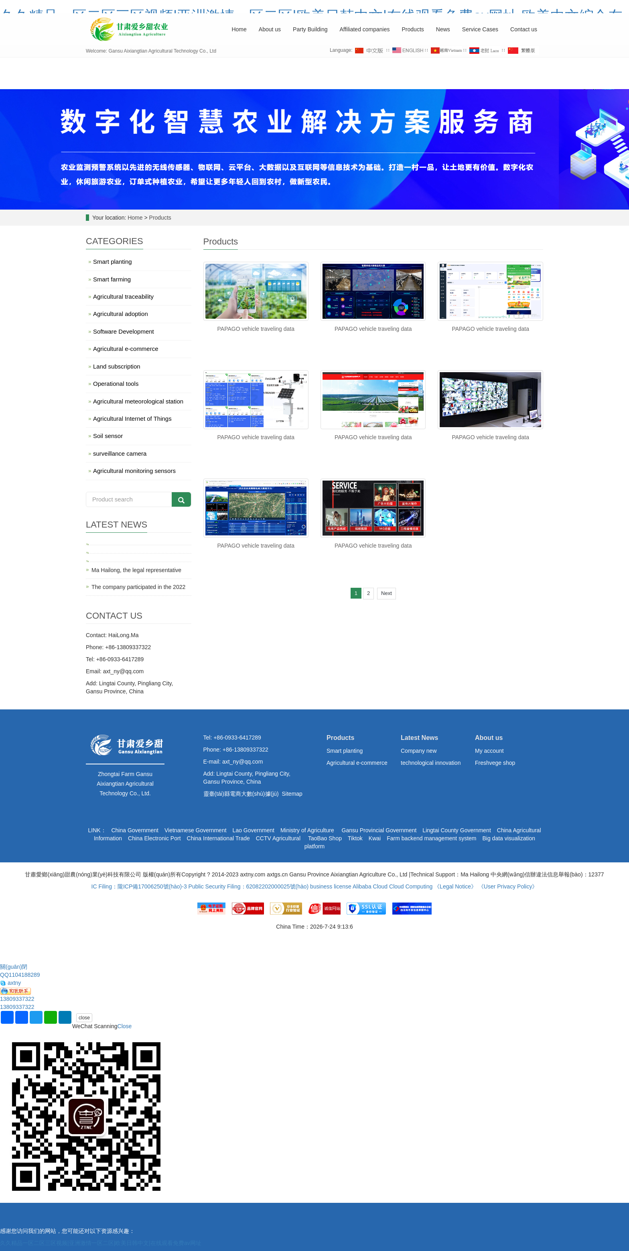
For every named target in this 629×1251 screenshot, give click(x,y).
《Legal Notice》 (455, 886)
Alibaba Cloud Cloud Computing (392, 886)
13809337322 (17, 999)
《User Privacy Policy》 (508, 886)
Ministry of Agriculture (307, 830)
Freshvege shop (495, 763)
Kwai (375, 838)
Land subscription (116, 366)
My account (489, 751)
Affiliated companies (364, 29)
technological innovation (431, 763)
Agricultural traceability (123, 296)
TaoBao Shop (325, 838)
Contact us (523, 29)
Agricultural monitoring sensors (134, 470)
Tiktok (355, 838)
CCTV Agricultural (279, 838)
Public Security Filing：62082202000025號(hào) (249, 886)
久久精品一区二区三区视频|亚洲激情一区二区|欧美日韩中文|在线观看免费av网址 (100, 1243)
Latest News (419, 737)
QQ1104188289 (20, 975)
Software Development (123, 331)
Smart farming (112, 279)
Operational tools (115, 383)
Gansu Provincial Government (378, 830)
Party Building (310, 29)
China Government (134, 830)
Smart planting (112, 261)
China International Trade (218, 838)
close (84, 1018)
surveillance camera (119, 453)
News (443, 29)
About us (270, 29)
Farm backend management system (431, 838)
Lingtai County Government (456, 830)
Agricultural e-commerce (125, 348)
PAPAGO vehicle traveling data (255, 329)
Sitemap (292, 794)
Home (238, 29)
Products (413, 29)
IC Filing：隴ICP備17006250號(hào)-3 (139, 886)
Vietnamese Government (195, 830)
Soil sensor (108, 435)
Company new (419, 751)
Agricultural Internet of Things (132, 418)
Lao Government (253, 830)
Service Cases (480, 29)
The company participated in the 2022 (138, 587)
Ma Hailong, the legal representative (136, 570)
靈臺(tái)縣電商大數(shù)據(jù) (241, 794)
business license (330, 886)
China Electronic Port (154, 838)
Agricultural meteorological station (138, 401)
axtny (10, 983)
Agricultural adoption (120, 313)
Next (386, 593)
